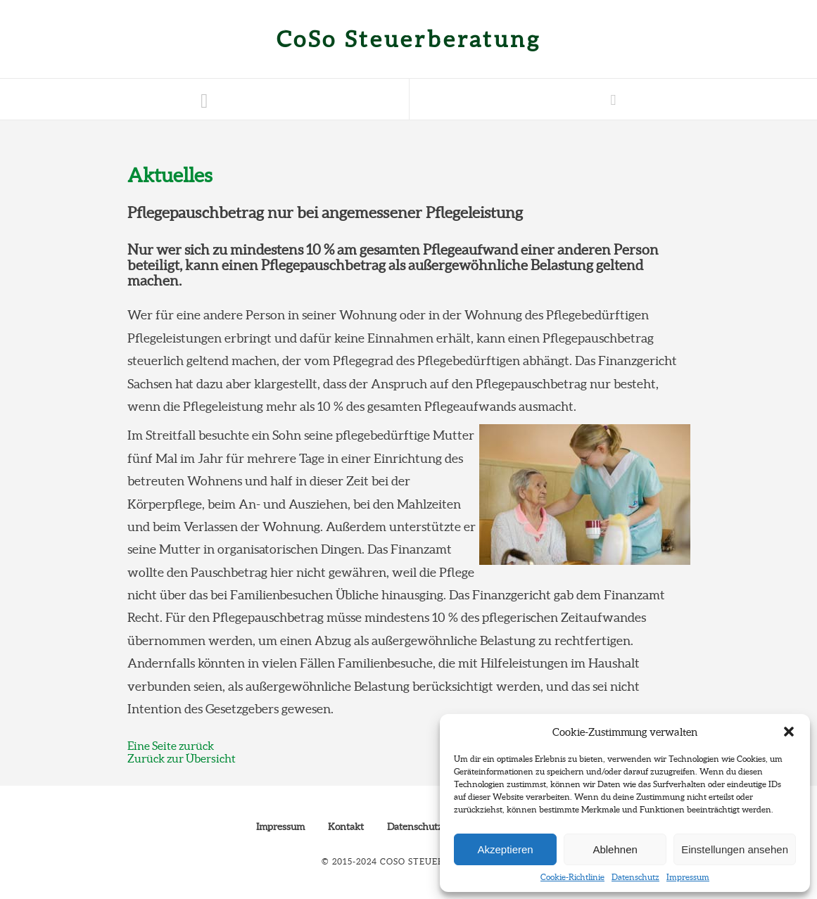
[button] (789, 732)
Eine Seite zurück (170, 745)
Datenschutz (635, 876)
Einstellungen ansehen (734, 849)
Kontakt (346, 826)
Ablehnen (615, 849)
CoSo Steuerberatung (409, 39)
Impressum (687, 876)
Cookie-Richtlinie (572, 876)
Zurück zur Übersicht (181, 758)
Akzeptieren (505, 849)
